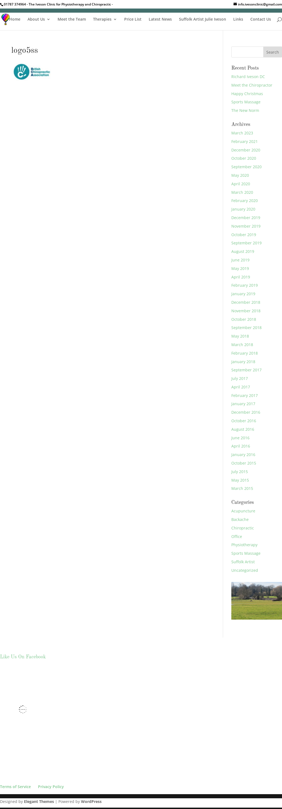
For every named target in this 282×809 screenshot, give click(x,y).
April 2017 (240, 387)
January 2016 (243, 454)
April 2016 (240, 446)
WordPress (91, 801)
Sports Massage (246, 101)
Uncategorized (244, 570)
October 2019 (243, 234)
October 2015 (243, 463)
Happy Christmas (247, 93)
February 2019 (244, 285)
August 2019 (242, 251)
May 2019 (240, 268)
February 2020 (244, 200)
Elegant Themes (39, 801)
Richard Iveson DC (248, 76)
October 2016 (243, 420)
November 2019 (246, 226)
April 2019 (240, 277)
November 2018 (246, 310)
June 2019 (240, 260)
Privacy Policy (51, 786)
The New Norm (245, 110)
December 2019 (245, 217)
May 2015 (240, 480)
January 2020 (243, 209)
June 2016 (240, 437)
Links (238, 19)
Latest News (160, 19)
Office (236, 536)
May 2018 (240, 336)
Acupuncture (243, 510)
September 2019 (246, 242)
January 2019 (243, 293)
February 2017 (244, 395)
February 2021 (244, 141)
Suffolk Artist (243, 561)
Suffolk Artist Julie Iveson (202, 19)
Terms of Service (15, 786)
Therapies (102, 19)
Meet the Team (72, 19)
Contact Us (260, 19)
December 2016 (245, 412)
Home (14, 19)
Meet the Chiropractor (251, 85)
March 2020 (242, 192)
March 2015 (242, 488)
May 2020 (240, 175)
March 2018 (242, 344)
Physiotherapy (244, 544)
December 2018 (245, 302)
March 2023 (242, 133)
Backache (240, 519)
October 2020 (243, 158)
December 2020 (245, 150)
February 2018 (244, 353)
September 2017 (246, 369)
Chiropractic (242, 528)
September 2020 (246, 166)
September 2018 (246, 327)
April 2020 (240, 183)
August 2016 (242, 429)
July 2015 (239, 471)
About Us (36, 19)
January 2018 (243, 361)
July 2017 (239, 378)
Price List (133, 19)
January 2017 (243, 403)
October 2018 (243, 319)
